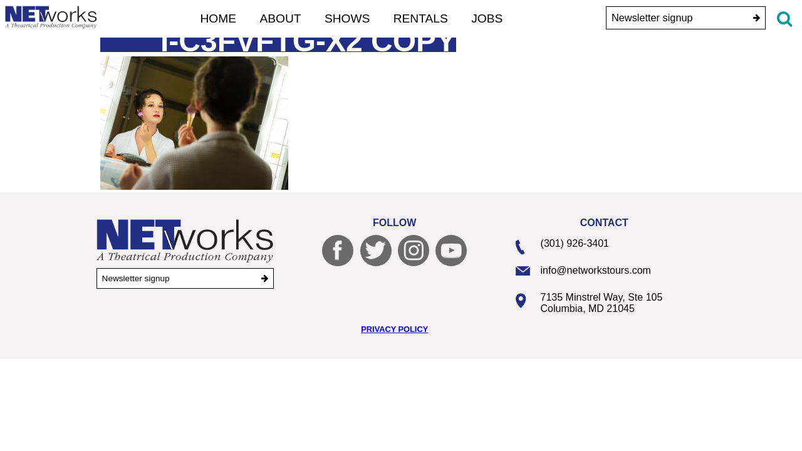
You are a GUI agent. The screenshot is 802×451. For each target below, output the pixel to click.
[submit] (756, 18)
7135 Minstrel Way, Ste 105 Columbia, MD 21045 (602, 303)
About (280, 18)
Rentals (420, 18)
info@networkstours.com (596, 270)
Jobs (487, 18)
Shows (347, 18)
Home (218, 18)
